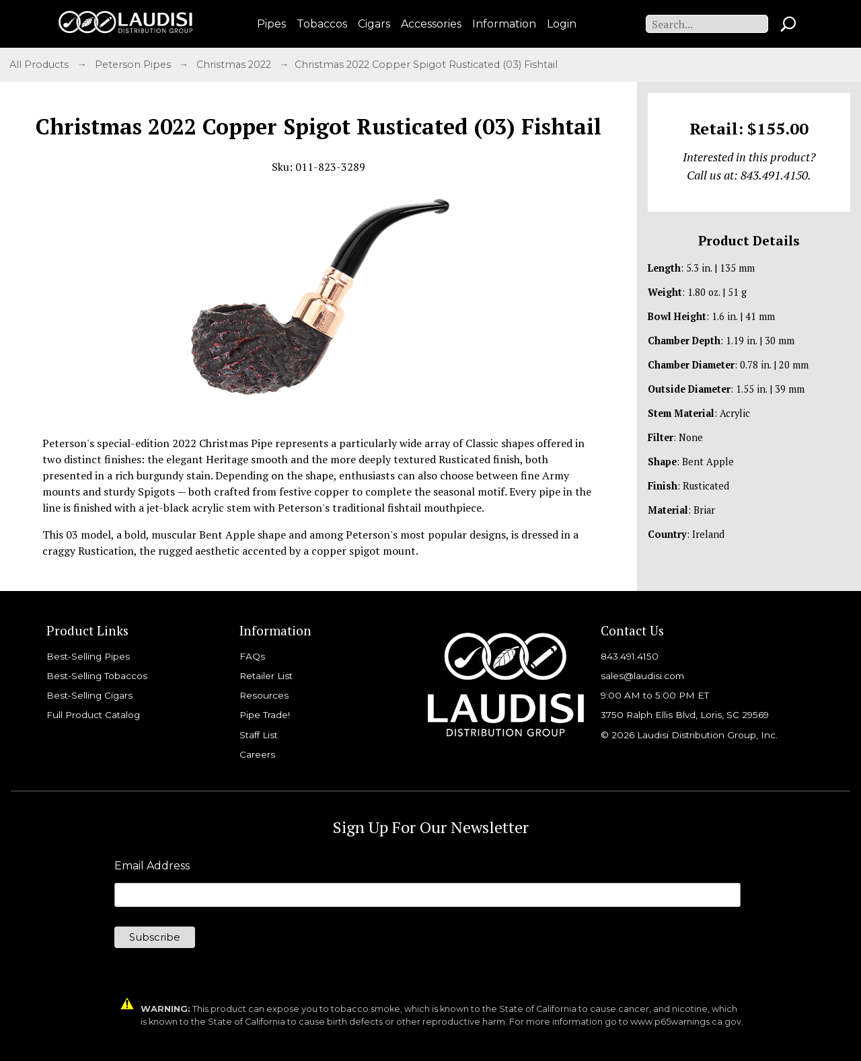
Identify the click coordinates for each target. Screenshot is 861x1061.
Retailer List (266, 675)
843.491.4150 (630, 656)
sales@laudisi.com (642, 675)
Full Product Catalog (93, 714)
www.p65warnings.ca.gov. (686, 1022)
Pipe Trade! (264, 714)
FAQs (252, 656)
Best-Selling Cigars (89, 695)
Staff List (258, 735)
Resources (264, 695)
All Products (40, 64)
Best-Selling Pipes (88, 656)
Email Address (152, 866)
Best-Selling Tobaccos (96, 675)
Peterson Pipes (134, 64)
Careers (257, 754)
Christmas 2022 (235, 64)
